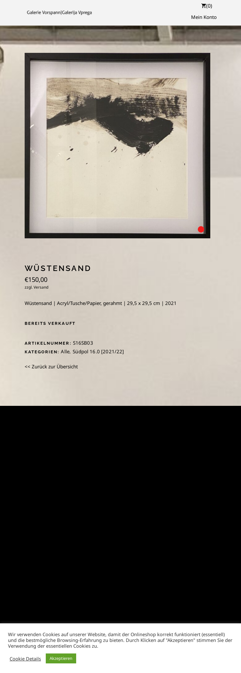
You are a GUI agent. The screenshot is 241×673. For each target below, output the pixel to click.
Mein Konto (204, 17)
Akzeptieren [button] (61, 658)
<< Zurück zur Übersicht (51, 366)
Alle (65, 351)
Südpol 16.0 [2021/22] (98, 351)
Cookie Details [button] (25, 658)
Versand (41, 287)
